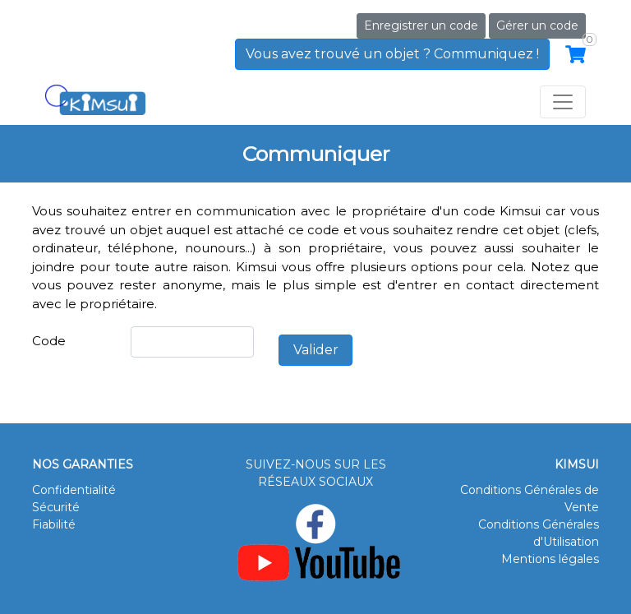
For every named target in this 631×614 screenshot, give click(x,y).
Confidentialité (74, 489)
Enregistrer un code (421, 25)
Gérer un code (537, 25)
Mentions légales (550, 559)
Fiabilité (54, 524)
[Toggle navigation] (563, 101)
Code (49, 341)
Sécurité (56, 507)
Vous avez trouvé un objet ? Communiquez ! (392, 54)
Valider (316, 350)
